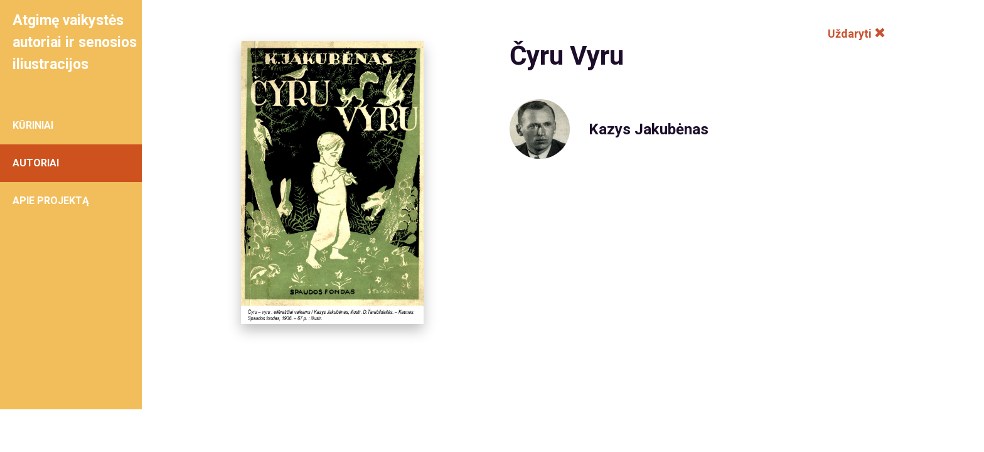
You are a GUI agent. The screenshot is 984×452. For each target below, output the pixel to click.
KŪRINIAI (33, 125)
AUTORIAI (36, 163)
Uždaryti (856, 33)
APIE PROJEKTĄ (51, 201)
